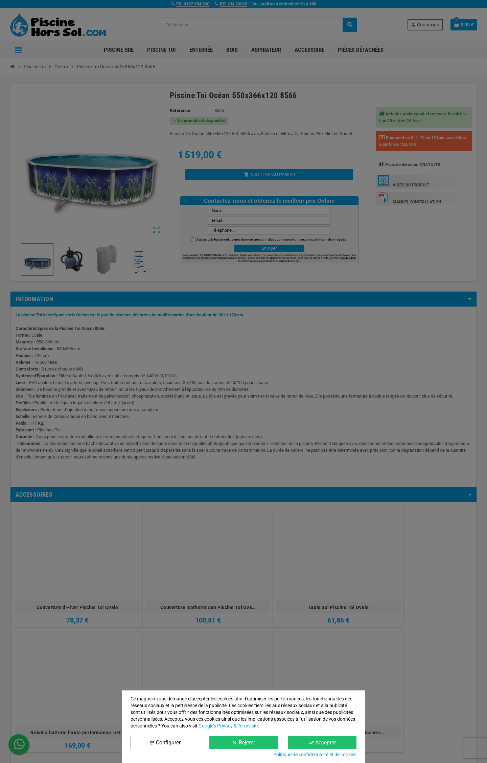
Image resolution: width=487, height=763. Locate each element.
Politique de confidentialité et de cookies (314, 754)
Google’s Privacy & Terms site (229, 725)
